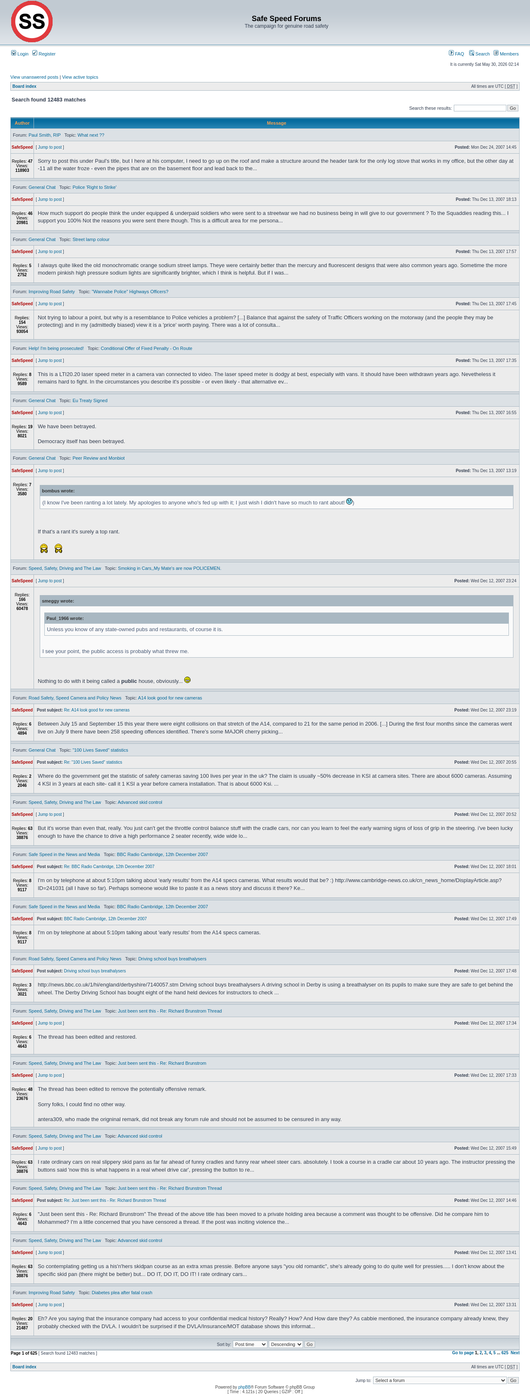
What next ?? (90, 135)
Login (20, 53)
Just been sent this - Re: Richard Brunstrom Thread (170, 1010)
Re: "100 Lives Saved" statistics (93, 762)
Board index (24, 86)
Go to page (463, 1353)
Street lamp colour (90, 239)
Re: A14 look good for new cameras (97, 710)
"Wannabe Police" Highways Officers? (130, 291)
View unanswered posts (34, 77)
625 (504, 1353)
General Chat (42, 187)
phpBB (244, 1387)
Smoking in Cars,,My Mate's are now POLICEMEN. (170, 568)
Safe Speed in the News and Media (64, 854)
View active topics (80, 77)
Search (479, 53)
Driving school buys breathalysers (172, 958)
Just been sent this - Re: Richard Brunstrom (162, 1063)
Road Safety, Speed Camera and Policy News (75, 697)
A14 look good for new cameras (170, 697)
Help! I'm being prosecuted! (56, 348)
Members (506, 53)
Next (515, 1353)
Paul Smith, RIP (44, 135)
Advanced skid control (140, 802)
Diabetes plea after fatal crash (122, 1292)
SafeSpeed (22, 147)
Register (43, 53)
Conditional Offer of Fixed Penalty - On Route (146, 348)
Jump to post (50, 147)
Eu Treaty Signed (89, 400)
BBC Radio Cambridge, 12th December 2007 (162, 854)
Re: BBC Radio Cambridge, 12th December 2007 (109, 866)
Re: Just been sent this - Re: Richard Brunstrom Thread (115, 1200)
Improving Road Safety (52, 291)
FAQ (456, 53)
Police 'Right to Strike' (94, 187)
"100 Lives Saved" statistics (100, 750)
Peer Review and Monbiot (98, 458)
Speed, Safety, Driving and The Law (65, 568)
